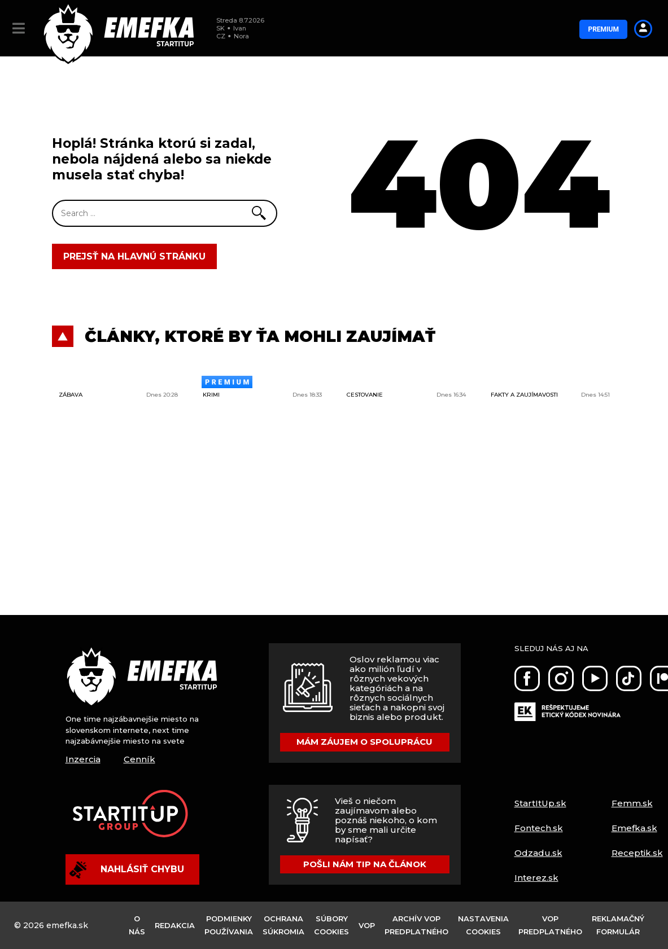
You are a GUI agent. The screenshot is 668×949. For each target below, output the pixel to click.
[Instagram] (561, 678)
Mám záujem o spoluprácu (364, 741)
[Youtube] (595, 678)
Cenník (139, 759)
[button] (18, 28)
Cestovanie (365, 394)
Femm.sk (632, 803)
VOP (367, 925)
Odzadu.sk (538, 852)
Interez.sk (536, 877)
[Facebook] (527, 678)
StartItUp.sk (540, 803)
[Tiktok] (628, 678)
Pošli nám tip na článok (364, 864)
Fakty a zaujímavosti (524, 394)
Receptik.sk (637, 852)
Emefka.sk (634, 828)
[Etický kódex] (567, 705)
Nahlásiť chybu (126, 870)
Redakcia (175, 925)
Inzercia (83, 759)
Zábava (70, 394)
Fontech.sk (538, 828)
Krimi (211, 394)
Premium (603, 29)
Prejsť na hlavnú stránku (134, 256)
